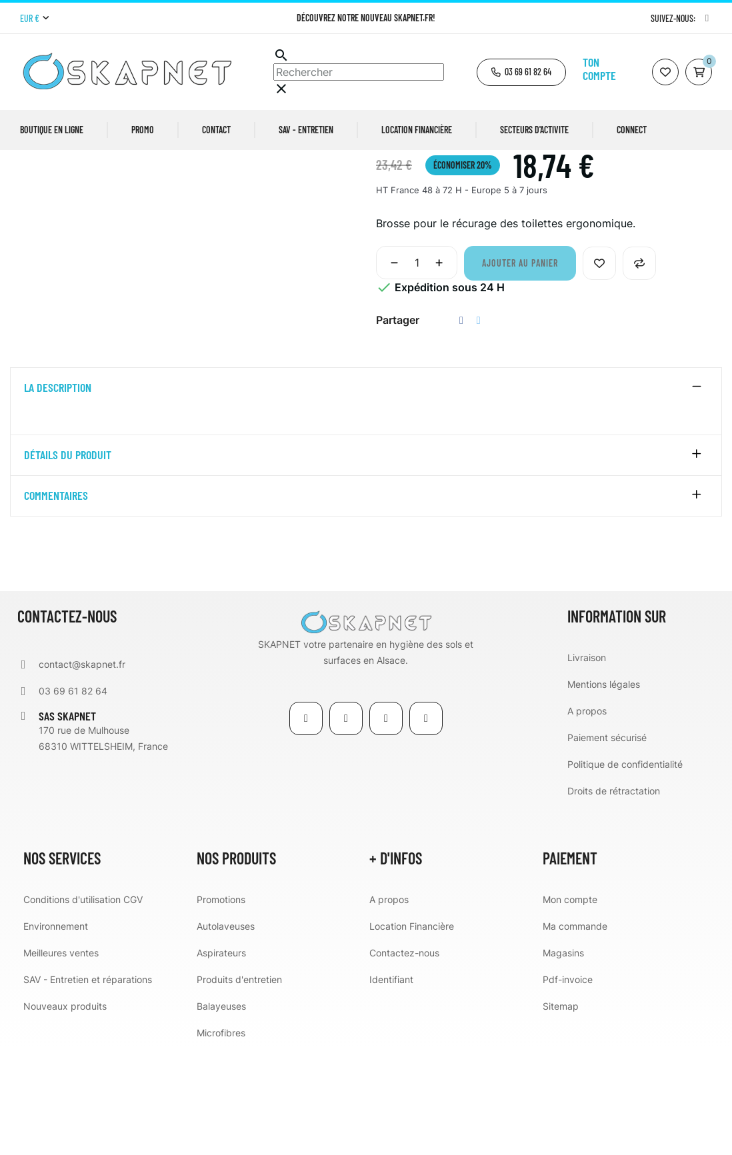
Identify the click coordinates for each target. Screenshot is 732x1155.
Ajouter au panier (520, 369)
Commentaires (56, 601)
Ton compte (599, 69)
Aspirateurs (221, 1058)
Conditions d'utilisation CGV (83, 1004)
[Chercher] (358, 72)
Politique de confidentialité (625, 869)
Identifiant (391, 1084)
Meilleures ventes (61, 1058)
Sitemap (561, 1111)
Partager (461, 426)
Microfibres (221, 1138)
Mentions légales (603, 789)
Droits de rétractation (613, 896)
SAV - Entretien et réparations (87, 1084)
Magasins (563, 1058)
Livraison (586, 762)
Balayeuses (221, 1111)
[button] (521, 72)
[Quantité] (416, 368)
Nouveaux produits (65, 1111)
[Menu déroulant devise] (34, 18)
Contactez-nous (404, 1058)
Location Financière (411, 1031)
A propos (587, 816)
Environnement (55, 1031)
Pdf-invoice (568, 1084)
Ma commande (575, 1031)
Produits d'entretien (239, 1084)
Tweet (479, 426)
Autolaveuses (226, 1031)
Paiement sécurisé (607, 842)
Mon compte (570, 1004)
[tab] (366, 494)
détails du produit (67, 561)
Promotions (221, 1004)
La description (57, 494)
